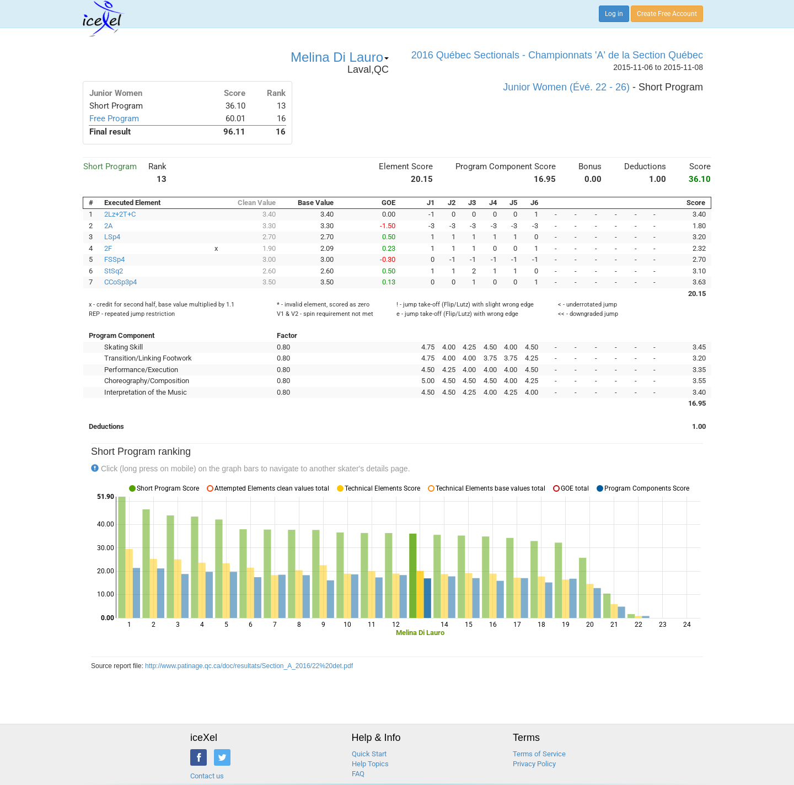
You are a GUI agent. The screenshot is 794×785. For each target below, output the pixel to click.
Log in (614, 14)
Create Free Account (667, 14)
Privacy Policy (534, 764)
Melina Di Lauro (340, 57)
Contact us (207, 776)
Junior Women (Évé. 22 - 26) (566, 87)
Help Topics (370, 764)
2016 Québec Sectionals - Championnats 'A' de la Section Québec (557, 55)
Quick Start (369, 754)
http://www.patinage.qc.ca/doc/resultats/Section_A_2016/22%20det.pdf (249, 666)
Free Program (114, 118)
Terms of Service (539, 754)
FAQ (358, 774)
